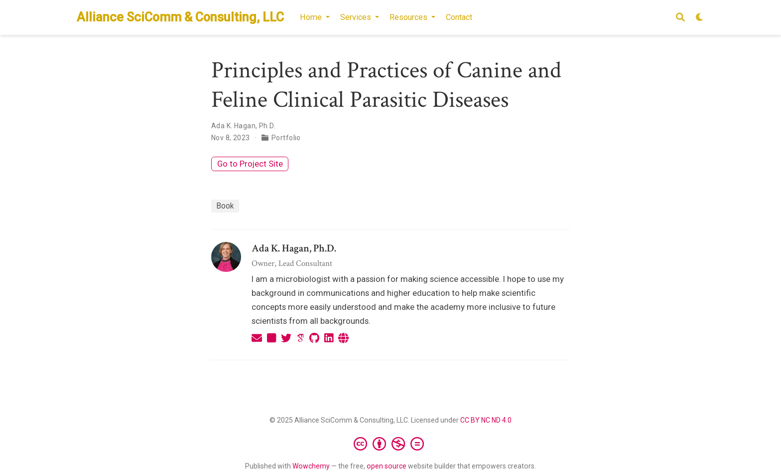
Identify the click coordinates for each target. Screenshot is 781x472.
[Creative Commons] (391, 443)
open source (386, 466)
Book (225, 206)
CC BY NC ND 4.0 (486, 420)
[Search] (680, 17)
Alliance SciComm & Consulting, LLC (180, 17)
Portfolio (286, 138)
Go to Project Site (250, 164)
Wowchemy (311, 466)
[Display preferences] (699, 17)
